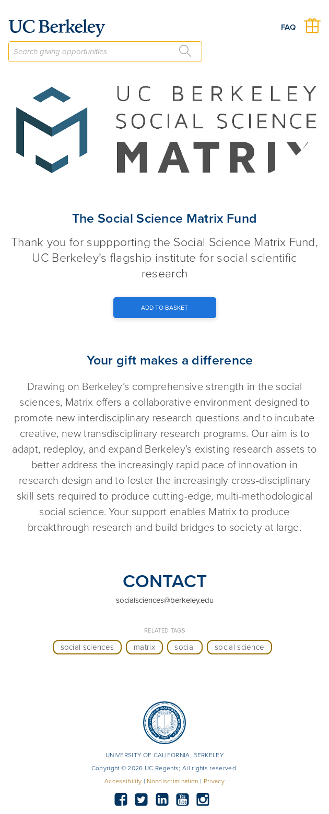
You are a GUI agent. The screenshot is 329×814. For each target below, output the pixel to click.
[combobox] (105, 51)
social (184, 647)
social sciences (87, 647)
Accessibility (123, 781)
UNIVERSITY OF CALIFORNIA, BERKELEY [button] (164, 755)
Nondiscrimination (172, 781)
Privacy (214, 781)
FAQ (288, 27)
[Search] (185, 51)
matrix (144, 647)
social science (239, 647)
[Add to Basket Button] (164, 307)
